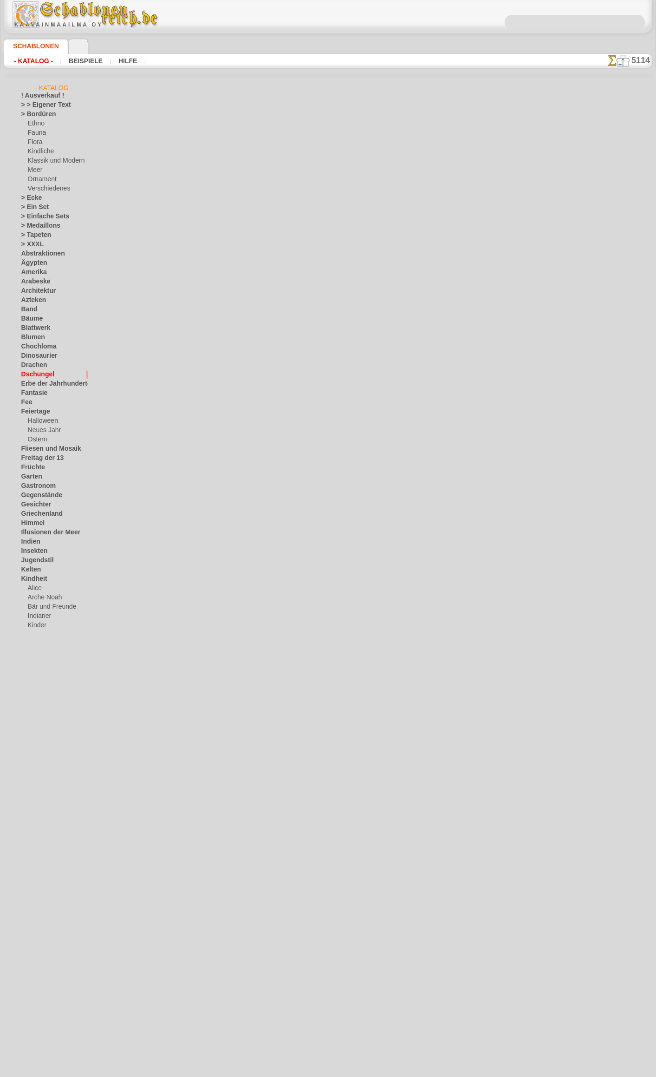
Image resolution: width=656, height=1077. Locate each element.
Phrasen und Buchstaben (53, 802)
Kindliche (39, 151)
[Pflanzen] (41, 1015)
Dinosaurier (36, 356)
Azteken (31, 300)
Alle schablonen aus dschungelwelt (327, 374)
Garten (30, 477)
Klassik (30, 718)
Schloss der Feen (49, 690)
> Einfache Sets (40, 216)
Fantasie (32, 393)
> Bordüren (35, 114)
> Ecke (29, 198)
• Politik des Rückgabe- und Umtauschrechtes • (328, 565)
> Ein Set (32, 207)
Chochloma (35, 346)
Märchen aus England (56, 644)
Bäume (30, 319)
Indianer (38, 616)
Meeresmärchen (48, 653)
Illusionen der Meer (46, 532)
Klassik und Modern (53, 161)
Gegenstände (38, 495)
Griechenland (38, 514)
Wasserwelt (36, 913)
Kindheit (32, 579)
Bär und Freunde (49, 607)
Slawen (30, 848)
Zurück (328, 354)
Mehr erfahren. (403, 1069)
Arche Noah (43, 597)
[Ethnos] (39, 997)
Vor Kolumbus (39, 904)
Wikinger (32, 932)
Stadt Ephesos (39, 867)
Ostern (36, 439)
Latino (29, 737)
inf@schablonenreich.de (328, 518)
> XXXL (30, 244)
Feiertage (33, 411)
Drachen (32, 365)
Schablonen (32, 46)
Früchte (31, 467)
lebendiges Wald (48, 634)
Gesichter (33, 504)
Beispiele (76, 61)
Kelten (29, 569)
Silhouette (34, 839)
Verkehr (31, 895)
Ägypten (31, 263)
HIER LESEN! (240, 304)
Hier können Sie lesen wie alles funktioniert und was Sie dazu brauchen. (605, 414)
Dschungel (34, 374)
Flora (34, 142)
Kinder (36, 625)
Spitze (29, 858)
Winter (30, 941)
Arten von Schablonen (173, 304)
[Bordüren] (42, 978)
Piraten (37, 681)
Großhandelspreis (203, 324)
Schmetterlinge (40, 830)
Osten (29, 792)
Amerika (31, 272)
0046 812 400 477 (348, 462)
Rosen (29, 820)
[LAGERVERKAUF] (45, 960)
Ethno (35, 123)
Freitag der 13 (38, 458)
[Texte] (36, 1025)
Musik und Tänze (43, 765)
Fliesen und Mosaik (46, 449)
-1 (299, 354)
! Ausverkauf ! (39, 96)
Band (28, 309)
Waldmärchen (46, 709)
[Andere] (39, 969)
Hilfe (113, 61)
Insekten (32, 551)
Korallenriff (35, 727)
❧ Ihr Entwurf (39, 1043)
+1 (357, 354)
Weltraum (33, 923)
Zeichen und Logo (43, 950)
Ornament (41, 179)
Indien (29, 542)
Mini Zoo (39, 662)
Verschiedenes (46, 188)
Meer (34, 170)
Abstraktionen (39, 254)
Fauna (36, 133)
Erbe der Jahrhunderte (49, 384)
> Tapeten (33, 235)
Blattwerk (33, 328)
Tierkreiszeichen (41, 885)
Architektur (36, 291)
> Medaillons (37, 226)
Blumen (30, 337)
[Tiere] (36, 1034)
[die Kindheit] (45, 988)
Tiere (27, 876)
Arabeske (33, 281)
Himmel (30, 523)
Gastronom (36, 486)
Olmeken (32, 774)
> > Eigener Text (40, 105)
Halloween (41, 421)
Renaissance (37, 811)
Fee (25, 402)
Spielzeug (40, 700)
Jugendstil (34, 560)
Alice (34, 588)
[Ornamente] (44, 1006)
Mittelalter (35, 755)
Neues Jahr (42, 430)
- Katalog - (31, 61)
